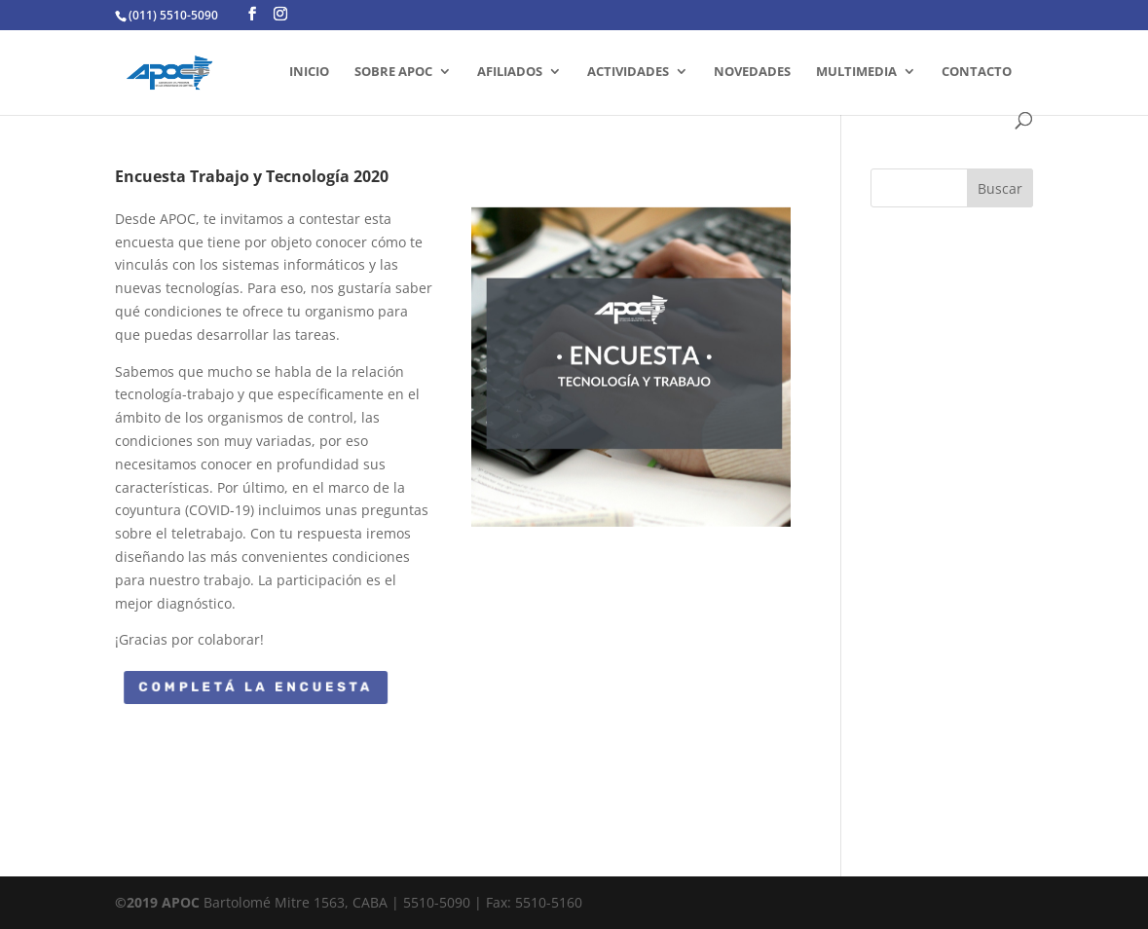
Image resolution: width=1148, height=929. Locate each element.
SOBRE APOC (393, 72)
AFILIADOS (509, 72)
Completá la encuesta (256, 687)
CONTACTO (977, 72)
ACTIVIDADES (628, 72)
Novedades (752, 72)
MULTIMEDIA (856, 72)
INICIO (309, 72)
